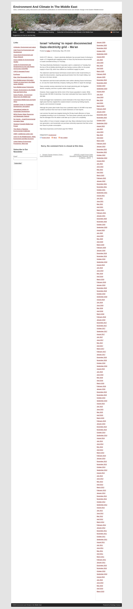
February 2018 (101, 317)
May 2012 (100, 516)
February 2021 (101, 213)
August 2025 (101, 57)
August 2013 (101, 473)
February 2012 (101, 525)
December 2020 (102, 218)
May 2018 (100, 308)
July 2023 (100, 129)
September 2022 (102, 158)
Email (16, 156)
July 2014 (100, 441)
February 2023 (101, 143)
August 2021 (101, 195)
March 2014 (100, 453)
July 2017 (100, 337)
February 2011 (101, 560)
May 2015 (100, 412)
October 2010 (101, 571)
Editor (48, 51)
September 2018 (102, 297)
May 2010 (100, 586)
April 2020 (100, 242)
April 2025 (100, 68)
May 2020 (100, 239)
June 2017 (100, 340)
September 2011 (102, 539)
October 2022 (101, 155)
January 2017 (101, 354)
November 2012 (102, 499)
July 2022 (100, 164)
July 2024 (100, 94)
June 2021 (100, 201)
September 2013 (102, 470)
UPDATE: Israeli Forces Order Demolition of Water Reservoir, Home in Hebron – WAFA (81, 156)
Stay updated (63, 137)
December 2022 (102, 149)
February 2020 (101, 247)
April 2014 (100, 450)
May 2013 (100, 481)
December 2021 (102, 184)
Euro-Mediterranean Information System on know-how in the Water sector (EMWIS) (24, 82)
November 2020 (102, 221)
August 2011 (101, 542)
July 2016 (100, 372)
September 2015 (102, 401)
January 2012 (101, 528)
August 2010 (101, 577)
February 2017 (101, 351)
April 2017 (100, 346)
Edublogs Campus (115, 605)
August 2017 (101, 334)
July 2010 (100, 580)
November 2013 (102, 464)
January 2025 (101, 77)
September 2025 (102, 54)
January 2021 (101, 216)
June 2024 (100, 97)
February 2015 (101, 421)
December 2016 (102, 357)
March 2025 (100, 71)
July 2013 (100, 476)
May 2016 (100, 377)
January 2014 (101, 458)
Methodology (31, 32)
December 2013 (102, 461)
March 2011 (100, 557)
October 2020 (101, 224)
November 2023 (102, 117)
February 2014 (101, 455)
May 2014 (100, 447)
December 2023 (102, 115)
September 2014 (102, 435)
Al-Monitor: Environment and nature (25, 47)
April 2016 (100, 380)
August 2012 (101, 507)
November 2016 (102, 360)
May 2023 (100, 135)
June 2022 (100, 167)
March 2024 (100, 106)
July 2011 (100, 545)
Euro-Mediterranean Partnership (24, 87)
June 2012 (100, 513)
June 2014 (100, 444)
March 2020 (100, 245)
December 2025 (102, 45)
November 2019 (102, 256)
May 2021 (100, 204)
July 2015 (100, 406)
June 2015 (100, 409)
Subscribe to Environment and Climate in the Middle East (75, 32)
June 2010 (100, 583)
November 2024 (102, 83)
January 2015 (101, 424)
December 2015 (102, 392)
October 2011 (101, 536)
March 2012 (100, 522)
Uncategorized (52, 135)
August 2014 (101, 438)
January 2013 (101, 493)
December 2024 (102, 80)
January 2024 (101, 112)
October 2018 (101, 294)
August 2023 (101, 126)
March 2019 (100, 279)
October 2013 (101, 467)
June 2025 (100, 62)
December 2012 (102, 496)
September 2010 (102, 574)
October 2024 (101, 86)
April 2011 (100, 554)
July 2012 (100, 510)
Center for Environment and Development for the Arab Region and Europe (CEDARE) (24, 66)
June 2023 (100, 132)
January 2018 (101, 320)
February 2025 (101, 74)
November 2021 (102, 187)
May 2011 (100, 551)
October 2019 (101, 259)
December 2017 (102, 323)
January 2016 (101, 389)
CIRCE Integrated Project (22, 71)
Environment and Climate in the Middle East (45, 6)
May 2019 (100, 273)
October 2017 (101, 328)
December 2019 (102, 253)
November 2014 (102, 430)
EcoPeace (17, 74)
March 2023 (100, 141)
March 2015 (100, 418)
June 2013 (100, 479)
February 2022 (101, 178)
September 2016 (102, 366)
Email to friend (46, 137)
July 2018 (100, 302)
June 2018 (100, 305)
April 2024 (100, 103)
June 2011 (100, 548)
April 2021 (100, 207)
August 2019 (101, 265)
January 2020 (101, 250)
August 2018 (101, 299)
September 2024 (102, 88)
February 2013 (101, 490)
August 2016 (101, 369)
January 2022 (101, 181)
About (22, 32)
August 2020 (101, 230)
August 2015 (101, 403)
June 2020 (100, 236)
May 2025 (100, 65)
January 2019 (101, 285)
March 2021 (100, 210)
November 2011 (102, 533)
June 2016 (100, 375)
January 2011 (101, 562)
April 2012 (100, 519)
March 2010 (100, 591)
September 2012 (102, 505)
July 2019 (100, 268)
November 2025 (102, 48)
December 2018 (102, 288)
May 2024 (100, 100)
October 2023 (101, 120)
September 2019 (102, 262)
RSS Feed (115, 32)
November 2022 (102, 152)
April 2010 (100, 588)
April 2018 (100, 311)
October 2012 (101, 502)
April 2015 (100, 415)
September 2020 (102, 227)
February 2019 (101, 282)
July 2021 (100, 198)
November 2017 (102, 325)
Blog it (55, 137)
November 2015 (102, 395)
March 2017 (100, 349)
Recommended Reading (46, 32)
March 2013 (100, 487)
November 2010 (102, 568)
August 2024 (101, 91)
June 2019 (100, 271)
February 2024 (101, 109)
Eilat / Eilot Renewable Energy (23, 77)
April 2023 (100, 138)
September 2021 (102, 193)
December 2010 (102, 565)
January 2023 (101, 146)
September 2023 (102, 123)
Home (15, 32)
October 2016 (101, 363)
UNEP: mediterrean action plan (23, 134)
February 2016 (101, 386)
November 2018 (102, 291)
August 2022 (101, 161)
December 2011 (102, 531)
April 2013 (100, 484)
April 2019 (100, 276)
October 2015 (101, 398)
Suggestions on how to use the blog (24, 35)
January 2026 (101, 42)
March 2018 (100, 314)
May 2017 (100, 343)
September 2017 (102, 331)
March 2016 (100, 383)
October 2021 (101, 190)
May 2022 (100, 169)
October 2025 (101, 51)
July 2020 (100, 233)
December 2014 (102, 427)
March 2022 (100, 175)
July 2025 (100, 60)
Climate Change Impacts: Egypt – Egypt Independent (51, 155)
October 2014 (101, 432)
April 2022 (100, 172)
